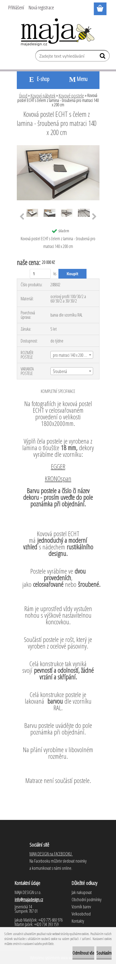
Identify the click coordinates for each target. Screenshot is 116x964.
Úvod (23, 95)
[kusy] (40, 274)
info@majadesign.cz (29, 900)
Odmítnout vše (83, 953)
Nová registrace (41, 7)
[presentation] (22, 217)
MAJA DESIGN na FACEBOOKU (51, 854)
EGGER (58, 466)
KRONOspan (58, 478)
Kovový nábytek (43, 95)
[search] (103, 57)
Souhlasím (104, 953)
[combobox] (71, 355)
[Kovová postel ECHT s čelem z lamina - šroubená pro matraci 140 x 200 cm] (58, 147)
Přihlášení (16, 7)
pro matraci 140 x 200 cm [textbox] (70, 355)
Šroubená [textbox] (60, 371)
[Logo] (58, 32)
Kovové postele (71, 95)
